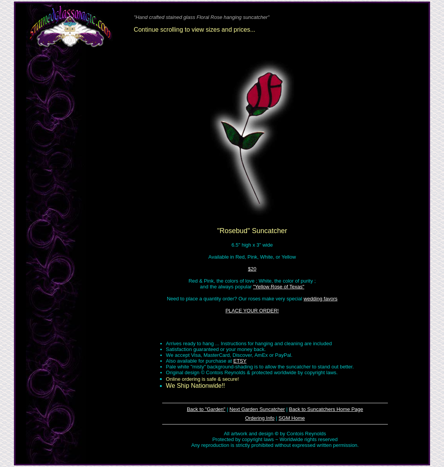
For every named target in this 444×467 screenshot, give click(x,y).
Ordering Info (259, 418)
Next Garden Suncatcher (257, 409)
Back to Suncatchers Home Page (326, 409)
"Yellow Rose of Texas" (278, 287)
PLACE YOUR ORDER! (252, 311)
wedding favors (320, 299)
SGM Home (292, 418)
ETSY (240, 361)
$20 (252, 269)
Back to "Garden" (206, 409)
